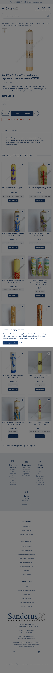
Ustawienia (23, 343)
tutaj (36, 338)
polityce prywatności (10, 338)
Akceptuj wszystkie (10, 343)
